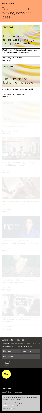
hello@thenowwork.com (12, 392)
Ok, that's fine (9, 404)
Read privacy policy (9, 408)
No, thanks (22, 404)
